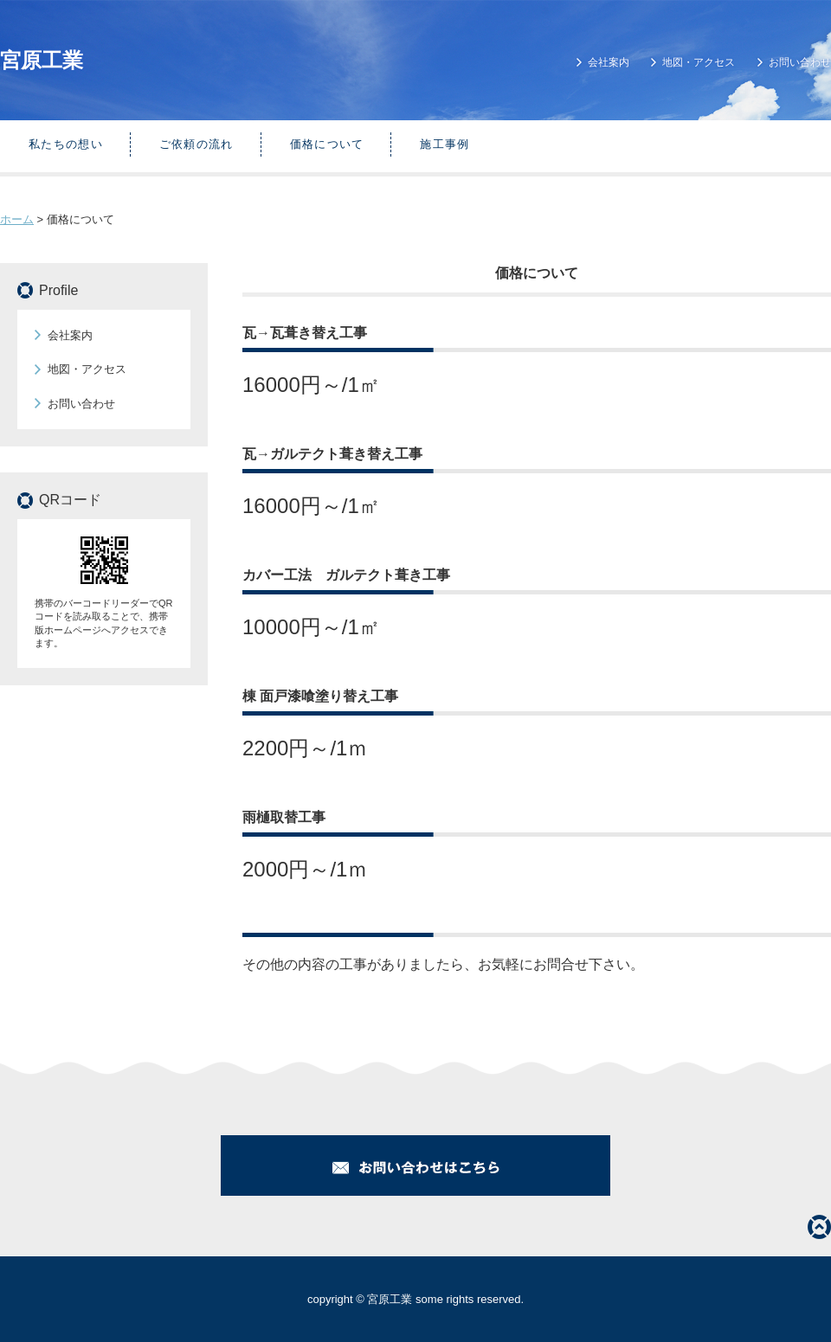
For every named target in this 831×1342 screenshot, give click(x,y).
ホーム (17, 219)
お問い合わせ (800, 62)
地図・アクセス (698, 62)
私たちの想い (66, 144)
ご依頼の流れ (196, 144)
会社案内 (608, 62)
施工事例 (444, 144)
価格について (327, 144)
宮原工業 (41, 60)
